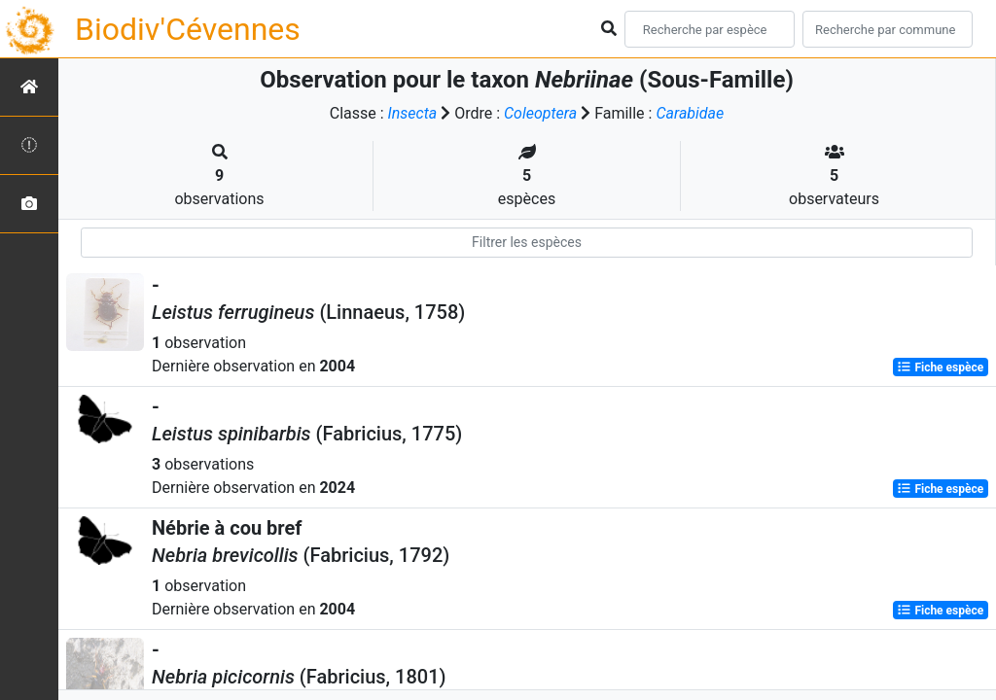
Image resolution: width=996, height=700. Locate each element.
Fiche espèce (940, 367)
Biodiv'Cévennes (188, 29)
